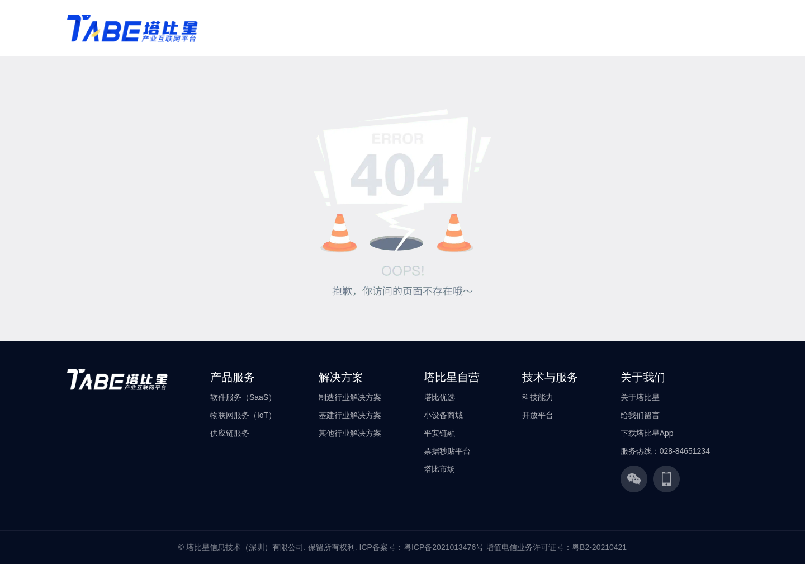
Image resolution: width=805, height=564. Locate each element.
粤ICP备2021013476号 (444, 547)
